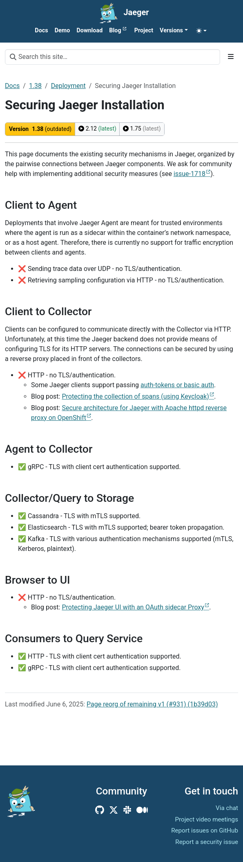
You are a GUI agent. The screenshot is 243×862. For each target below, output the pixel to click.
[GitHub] (99, 810)
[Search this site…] (112, 57)
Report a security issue (206, 842)
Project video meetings (206, 819)
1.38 (35, 86)
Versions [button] (171, 30)
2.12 (97, 128)
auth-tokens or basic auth (177, 385)
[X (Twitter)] (113, 810)
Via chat (227, 808)
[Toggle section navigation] (231, 57)
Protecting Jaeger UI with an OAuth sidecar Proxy (133, 607)
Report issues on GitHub (204, 830)
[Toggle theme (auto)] (201, 30)
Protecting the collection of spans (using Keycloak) (135, 396)
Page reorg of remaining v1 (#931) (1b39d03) (152, 704)
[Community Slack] (127, 810)
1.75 (142, 128)
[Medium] (142, 810)
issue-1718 (189, 174)
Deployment (68, 86)
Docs (12, 86)
